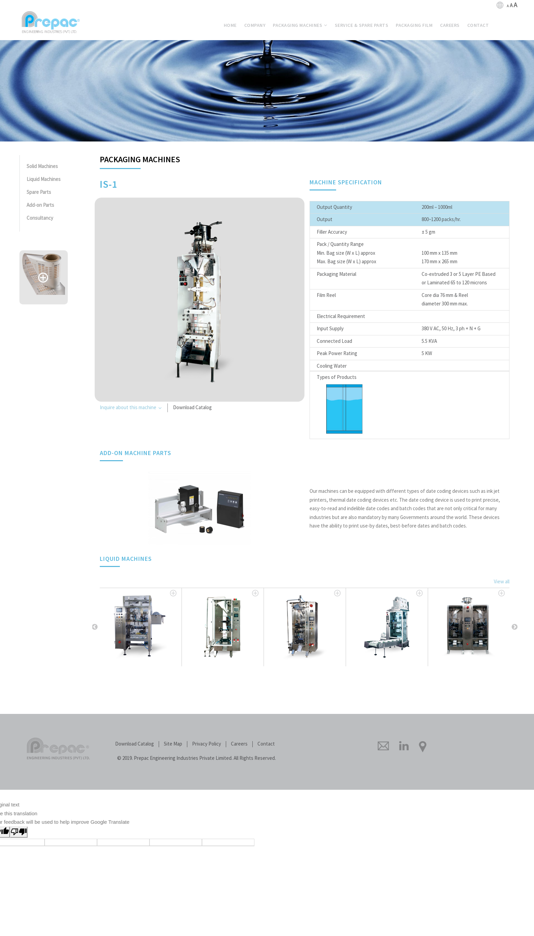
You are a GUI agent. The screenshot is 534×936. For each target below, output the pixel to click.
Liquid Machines (44, 179)
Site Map (173, 744)
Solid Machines (42, 166)
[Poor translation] (19, 832)
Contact (266, 744)
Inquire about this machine (131, 408)
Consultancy (40, 218)
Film (414, 25)
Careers (239, 744)
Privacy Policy (206, 744)
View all (501, 582)
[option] (141, 627)
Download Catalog (192, 407)
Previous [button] (94, 627)
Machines (300, 25)
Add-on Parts (40, 205)
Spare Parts (39, 192)
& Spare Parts (362, 25)
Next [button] (514, 627)
